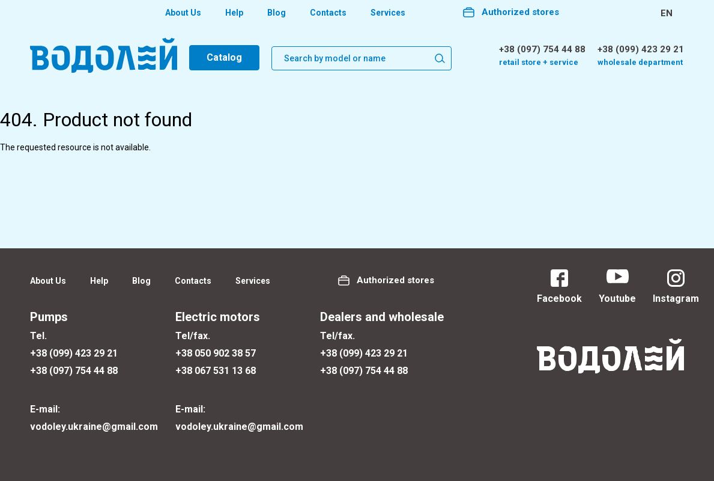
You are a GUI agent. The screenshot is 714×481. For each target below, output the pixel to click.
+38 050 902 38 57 (215, 353)
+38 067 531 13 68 (215, 370)
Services (388, 12)
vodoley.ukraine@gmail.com (94, 426)
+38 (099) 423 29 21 (641, 49)
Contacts (328, 12)
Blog (276, 12)
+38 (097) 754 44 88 (542, 49)
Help (234, 12)
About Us (183, 12)
